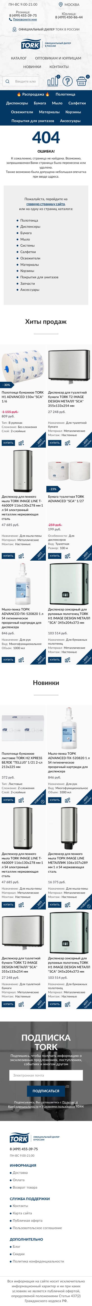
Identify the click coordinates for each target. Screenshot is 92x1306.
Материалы (49, 112)
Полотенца (65, 94)
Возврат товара (25, 1187)
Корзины (73, 112)
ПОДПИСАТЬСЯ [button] (46, 1091)
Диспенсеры (17, 103)
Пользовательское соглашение (37, 1228)
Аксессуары (70, 121)
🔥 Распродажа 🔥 (33, 94)
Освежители (22, 112)
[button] (23, 19)
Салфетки (77, 103)
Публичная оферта (27, 1221)
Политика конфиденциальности (38, 1261)
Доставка (20, 1173)
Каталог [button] (19, 58)
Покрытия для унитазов (33, 121)
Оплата (19, 1180)
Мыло (57, 103)
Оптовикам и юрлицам (58, 58)
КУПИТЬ (8, 443)
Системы (27, 246)
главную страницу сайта (45, 204)
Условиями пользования (58, 1106)
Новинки (32, 67)
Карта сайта (22, 1213)
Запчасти (27, 283)
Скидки (19, 1254)
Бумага (40, 103)
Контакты (59, 67)
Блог (16, 1247)
